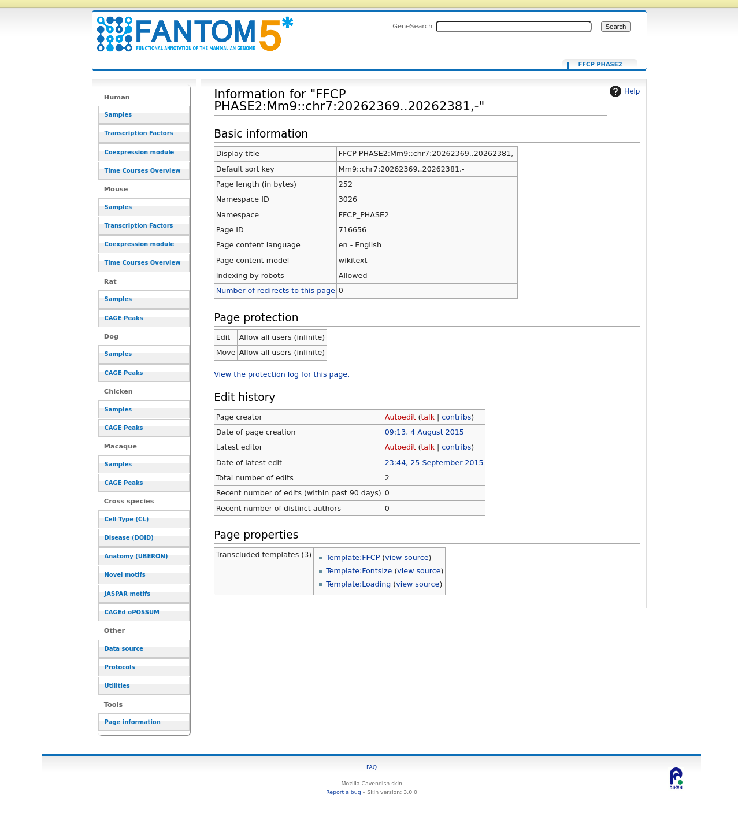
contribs (456, 417)
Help (623, 91)
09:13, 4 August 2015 (424, 432)
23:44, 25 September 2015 (434, 462)
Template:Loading (358, 584)
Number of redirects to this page (275, 290)
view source (406, 557)
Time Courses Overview (143, 171)
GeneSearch (412, 26)
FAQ (371, 767)
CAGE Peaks (124, 318)
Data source (124, 649)
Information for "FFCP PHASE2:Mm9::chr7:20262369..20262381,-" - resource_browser (188, 27)
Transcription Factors (139, 133)
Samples (118, 115)
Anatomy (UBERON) (136, 556)
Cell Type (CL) (127, 519)
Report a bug (343, 792)
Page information (133, 722)
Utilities (117, 686)
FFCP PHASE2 (600, 65)
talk (428, 417)
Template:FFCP (353, 557)
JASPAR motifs (128, 594)
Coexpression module (140, 152)
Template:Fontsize (359, 570)
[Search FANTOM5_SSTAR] (514, 26)
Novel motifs (125, 575)
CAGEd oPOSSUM (132, 612)
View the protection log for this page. (282, 374)
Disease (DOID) (129, 538)
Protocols (120, 667)
